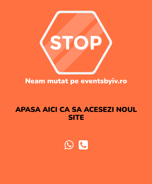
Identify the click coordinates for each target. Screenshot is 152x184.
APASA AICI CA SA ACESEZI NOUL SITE (76, 113)
